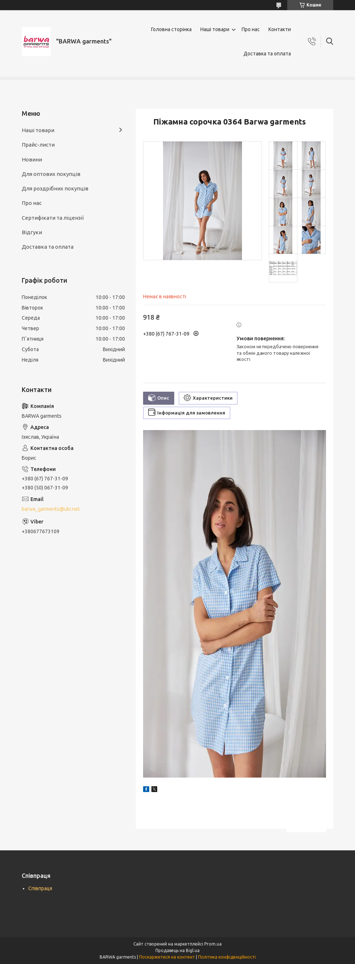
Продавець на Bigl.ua (177, 950)
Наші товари (214, 29)
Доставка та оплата (267, 53)
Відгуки (32, 232)
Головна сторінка (171, 29)
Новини (32, 159)
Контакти (279, 29)
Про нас (251, 29)
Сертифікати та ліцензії (53, 218)
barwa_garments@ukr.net (51, 509)
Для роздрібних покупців (55, 188)
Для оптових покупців (51, 174)
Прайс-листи (38, 145)
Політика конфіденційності (227, 957)
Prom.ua (213, 944)
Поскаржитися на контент (167, 957)
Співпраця (40, 888)
